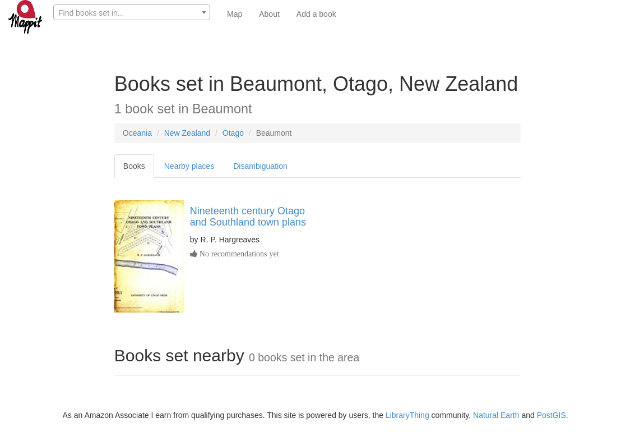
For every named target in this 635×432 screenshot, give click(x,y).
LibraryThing (407, 415)
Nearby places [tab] (189, 166)
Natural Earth (496, 415)
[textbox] (132, 13)
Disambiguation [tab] (260, 166)
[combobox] (131, 12)
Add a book (316, 14)
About (269, 14)
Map (234, 14)
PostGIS (551, 415)
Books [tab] (134, 166)
